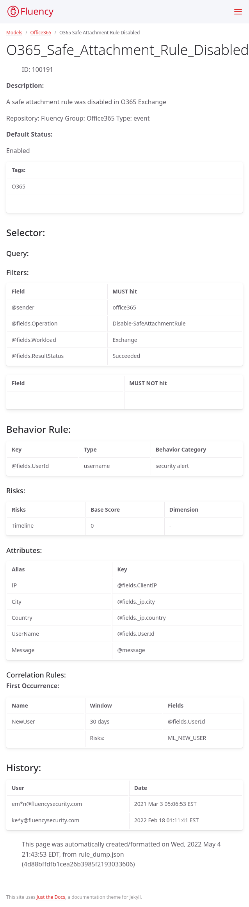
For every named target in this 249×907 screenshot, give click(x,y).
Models (14, 32)
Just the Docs (51, 897)
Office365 (41, 32)
